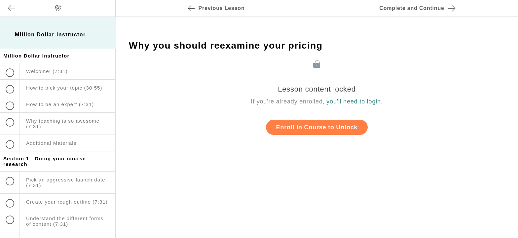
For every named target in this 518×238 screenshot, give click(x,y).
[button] (103, 3)
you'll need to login (353, 101)
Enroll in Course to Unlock (317, 127)
